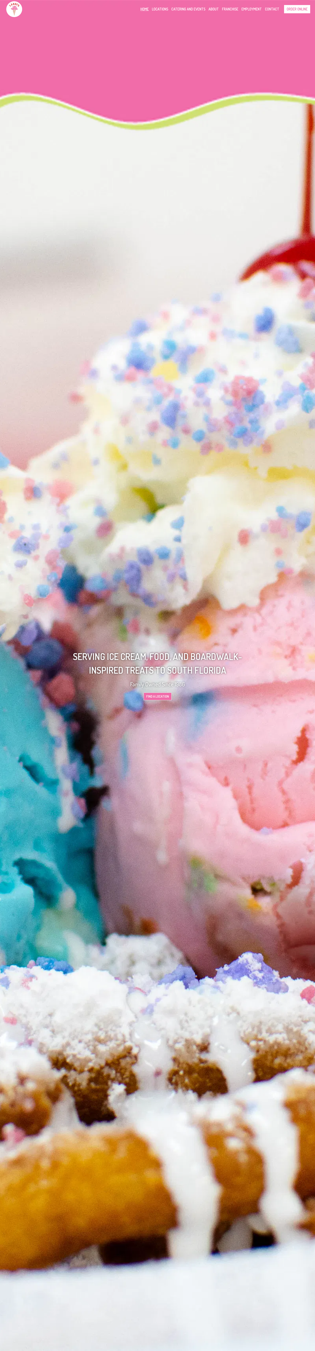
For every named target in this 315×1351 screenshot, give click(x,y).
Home (144, 9)
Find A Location (157, 696)
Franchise (230, 9)
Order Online (297, 9)
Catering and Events (188, 9)
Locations (160, 9)
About (214, 9)
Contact (272, 9)
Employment (251, 9)
